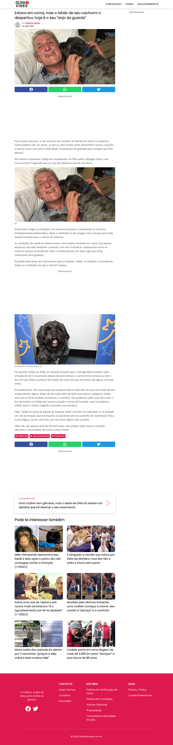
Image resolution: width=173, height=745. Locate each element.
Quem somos (67, 689)
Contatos (64, 695)
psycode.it (65, 701)
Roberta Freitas (33, 23)
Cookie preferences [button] (140, 695)
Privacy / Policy (137, 689)
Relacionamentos (148, 4)
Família (129, 4)
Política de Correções (99, 699)
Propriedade (93, 710)
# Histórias (58, 436)
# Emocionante (39, 436)
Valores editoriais (96, 704)
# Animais (21, 436)
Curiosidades (113, 4)
